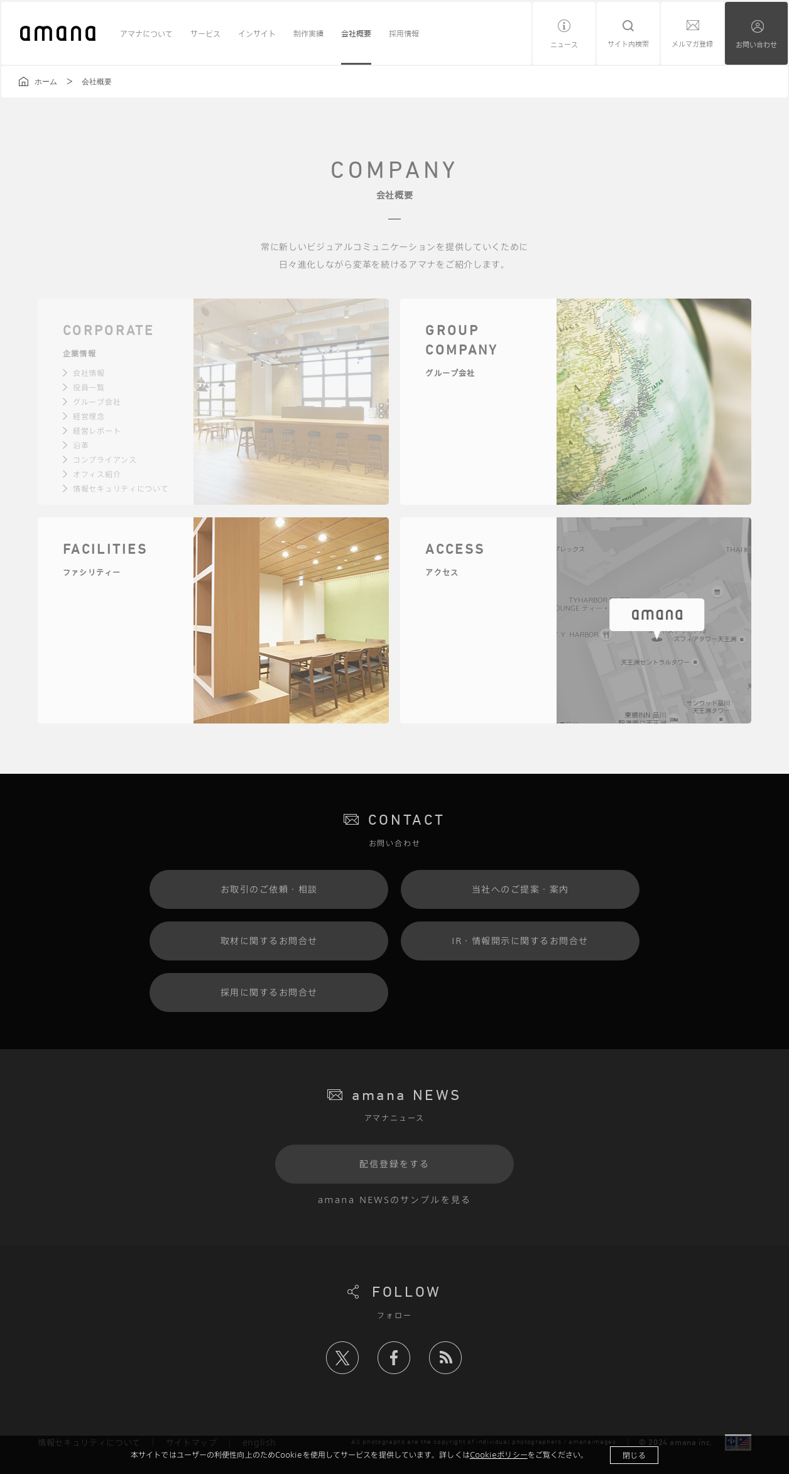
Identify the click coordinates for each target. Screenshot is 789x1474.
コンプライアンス (105, 459)
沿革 (81, 445)
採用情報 (404, 33)
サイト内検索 (628, 43)
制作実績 (308, 33)
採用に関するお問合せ (269, 992)
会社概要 (356, 33)
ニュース (564, 44)
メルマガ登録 (692, 43)
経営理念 (89, 416)
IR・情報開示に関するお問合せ (520, 941)
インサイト (257, 33)
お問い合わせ (756, 44)
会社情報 (89, 373)
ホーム (46, 81)
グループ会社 (97, 402)
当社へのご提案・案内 (520, 889)
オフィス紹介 (97, 474)
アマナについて (146, 33)
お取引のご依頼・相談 (269, 889)
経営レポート (97, 431)
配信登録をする (394, 1164)
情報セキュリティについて (120, 488)
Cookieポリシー (499, 1454)
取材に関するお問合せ (269, 941)
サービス (205, 33)
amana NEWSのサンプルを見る (394, 1200)
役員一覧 (89, 387)
